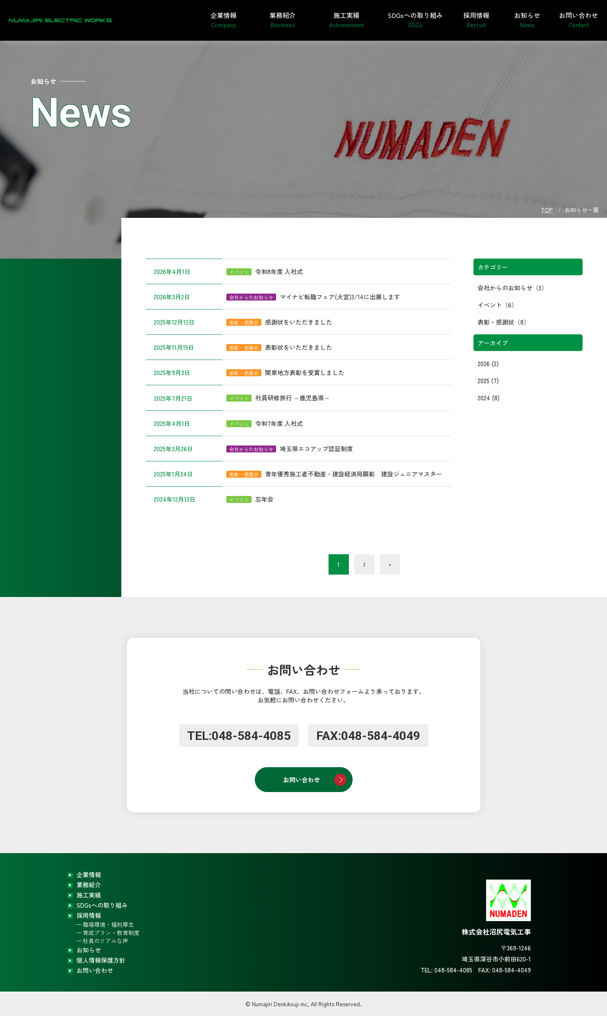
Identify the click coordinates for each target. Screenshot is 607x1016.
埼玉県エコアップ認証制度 (316, 448)
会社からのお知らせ (505, 287)
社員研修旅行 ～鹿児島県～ (292, 397)
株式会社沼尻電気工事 (49, 20)
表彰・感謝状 (496, 322)
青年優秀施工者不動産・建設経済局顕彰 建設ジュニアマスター (353, 474)
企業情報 (223, 19)
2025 (483, 380)
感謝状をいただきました (298, 322)
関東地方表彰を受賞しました (304, 372)
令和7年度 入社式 (279, 423)
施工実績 (346, 19)
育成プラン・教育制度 (111, 932)
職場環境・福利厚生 (108, 924)
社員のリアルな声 (105, 941)
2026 (484, 363)
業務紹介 (282, 19)
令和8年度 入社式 (279, 271)
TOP (547, 210)
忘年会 (264, 499)
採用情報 (476, 19)
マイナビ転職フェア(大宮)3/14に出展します (340, 296)
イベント (490, 305)
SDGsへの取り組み (415, 19)
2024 (484, 397)
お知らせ (527, 19)
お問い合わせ (578, 19)
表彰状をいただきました (298, 347)
